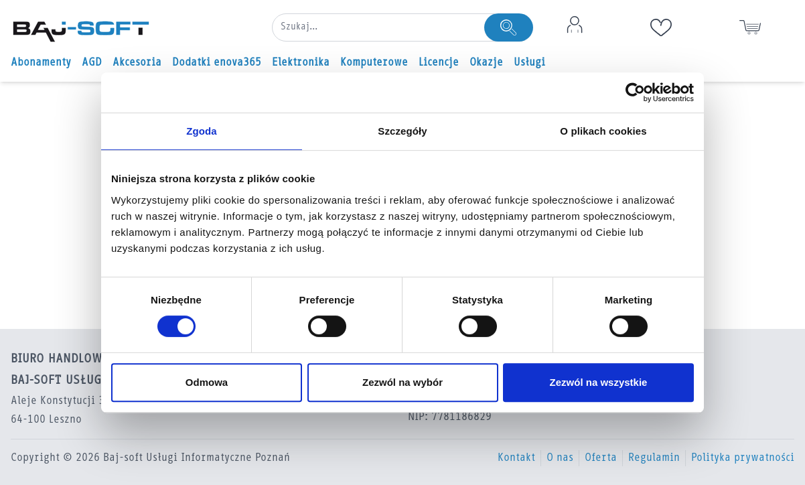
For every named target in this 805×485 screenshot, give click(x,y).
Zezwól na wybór (402, 382)
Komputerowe (374, 63)
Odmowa (207, 382)
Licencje (439, 63)
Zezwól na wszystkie (599, 382)
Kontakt (516, 458)
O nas (559, 458)
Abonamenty (41, 63)
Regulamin (654, 458)
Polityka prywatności (742, 458)
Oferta (601, 458)
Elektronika (301, 63)
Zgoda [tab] (201, 131)
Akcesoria (137, 63)
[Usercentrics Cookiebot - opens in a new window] (635, 92)
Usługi (529, 63)
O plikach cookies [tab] (603, 131)
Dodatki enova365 (216, 63)
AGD (92, 63)
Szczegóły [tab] (402, 131)
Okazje (486, 63)
